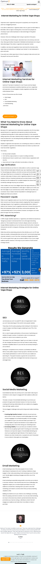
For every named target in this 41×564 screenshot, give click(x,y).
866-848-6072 (31, 280)
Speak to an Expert (31, 4)
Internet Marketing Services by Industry (15, 8)
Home (2, 8)
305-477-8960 (10, 4)
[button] (39, 2)
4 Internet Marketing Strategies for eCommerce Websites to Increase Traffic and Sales (21, 9)
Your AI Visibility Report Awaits (5, 559)
